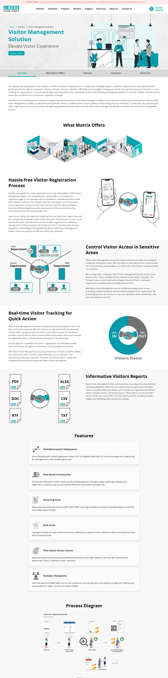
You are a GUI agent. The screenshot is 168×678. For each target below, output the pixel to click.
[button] (78, 591)
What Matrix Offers (55, 73)
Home (12, 27)
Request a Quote (18, 53)
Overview (22, 73)
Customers (116, 73)
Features (88, 73)
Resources (145, 73)
